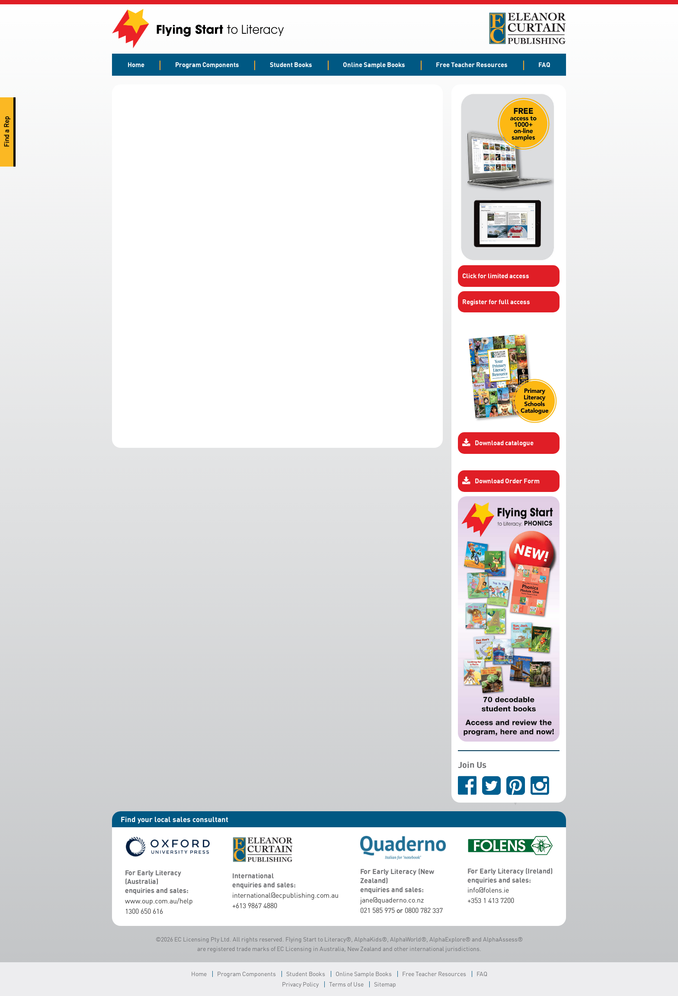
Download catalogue (498, 443)
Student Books (291, 64)
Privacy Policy (300, 984)
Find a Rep (7, 132)
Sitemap (385, 984)
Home (136, 64)
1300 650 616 (144, 911)
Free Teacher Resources (472, 64)
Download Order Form (501, 481)
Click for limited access (495, 276)
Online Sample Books (374, 64)
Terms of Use (346, 984)
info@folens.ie (488, 890)
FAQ (544, 64)
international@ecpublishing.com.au (285, 895)
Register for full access (496, 301)
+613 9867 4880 (254, 905)
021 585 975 (377, 910)
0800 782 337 (424, 910)
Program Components (207, 64)
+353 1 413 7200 (490, 900)
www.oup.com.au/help (159, 900)
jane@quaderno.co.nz (392, 900)
